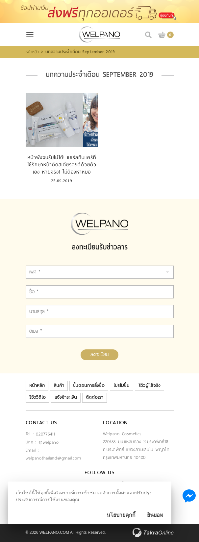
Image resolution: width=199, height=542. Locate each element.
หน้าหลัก (32, 52)
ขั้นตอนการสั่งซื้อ (89, 385)
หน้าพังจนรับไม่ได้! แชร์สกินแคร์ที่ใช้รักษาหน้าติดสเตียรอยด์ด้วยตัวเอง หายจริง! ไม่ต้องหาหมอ (61, 164)
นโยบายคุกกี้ (121, 515)
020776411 (45, 434)
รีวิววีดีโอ (37, 397)
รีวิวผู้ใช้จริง (149, 385)
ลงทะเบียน (99, 354)
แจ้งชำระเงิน (66, 397)
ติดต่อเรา (94, 397)
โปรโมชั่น (121, 385)
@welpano (48, 442)
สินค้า (59, 385)
